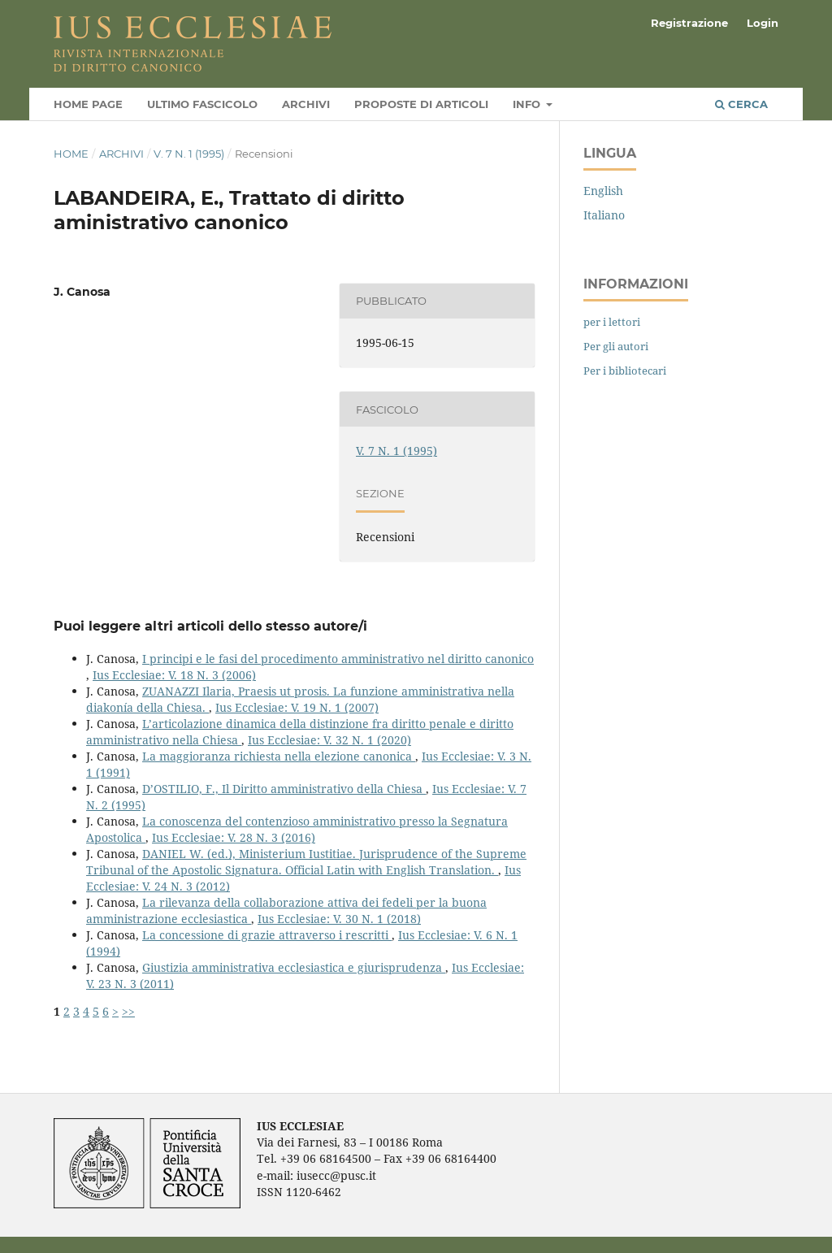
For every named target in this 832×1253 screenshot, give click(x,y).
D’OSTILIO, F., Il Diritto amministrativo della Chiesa (284, 788)
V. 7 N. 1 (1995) (189, 153)
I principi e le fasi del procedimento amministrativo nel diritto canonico (338, 658)
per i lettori (611, 321)
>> (128, 1011)
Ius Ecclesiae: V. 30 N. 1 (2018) (339, 918)
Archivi (306, 104)
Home (71, 153)
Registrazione (689, 22)
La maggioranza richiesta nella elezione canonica (278, 756)
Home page (88, 104)
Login (762, 22)
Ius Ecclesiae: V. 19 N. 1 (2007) (297, 707)
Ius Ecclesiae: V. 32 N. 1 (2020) (329, 740)
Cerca (741, 104)
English (603, 190)
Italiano (604, 215)
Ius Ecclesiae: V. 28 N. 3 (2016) (233, 837)
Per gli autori (615, 346)
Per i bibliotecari (624, 370)
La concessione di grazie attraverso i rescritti (267, 935)
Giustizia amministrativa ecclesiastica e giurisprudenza (293, 967)
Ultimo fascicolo (202, 104)
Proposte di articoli (421, 104)
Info (528, 104)
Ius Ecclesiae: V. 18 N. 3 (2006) (174, 675)
